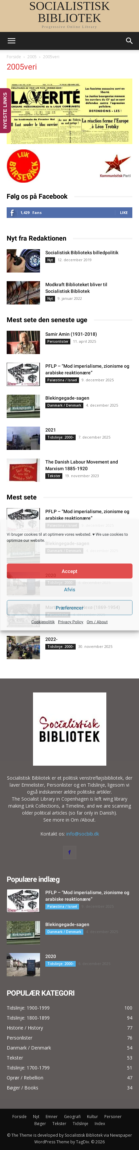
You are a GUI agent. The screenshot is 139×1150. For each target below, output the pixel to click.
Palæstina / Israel (62, 380)
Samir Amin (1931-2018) (71, 334)
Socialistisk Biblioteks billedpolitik (81, 252)
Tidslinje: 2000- (60, 437)
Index (100, 1123)
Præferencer (69, 608)
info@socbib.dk (82, 834)
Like (124, 212)
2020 (50, 956)
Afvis (69, 589)
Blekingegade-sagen (67, 398)
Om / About (97, 622)
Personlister (57, 341)
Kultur (92, 1116)
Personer (113, 1116)
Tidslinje (80, 1123)
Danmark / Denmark (64, 405)
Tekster (53, 476)
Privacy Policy (70, 622)
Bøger (40, 1123)
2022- (51, 639)
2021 (50, 430)
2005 (32, 57)
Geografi (72, 1116)
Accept (69, 571)
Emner (52, 1116)
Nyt (50, 260)
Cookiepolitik (43, 622)
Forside (14, 57)
